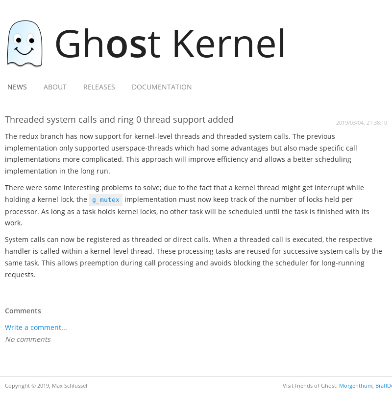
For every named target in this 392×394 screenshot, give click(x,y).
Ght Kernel (151, 42)
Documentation (162, 86)
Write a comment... (36, 327)
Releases (99, 86)
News (17, 86)
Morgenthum (355, 385)
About (55, 86)
